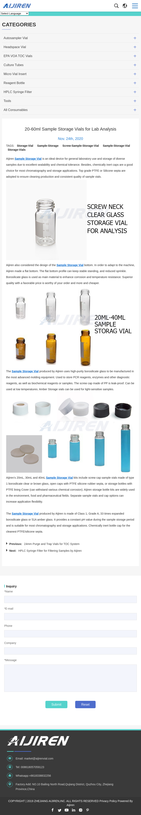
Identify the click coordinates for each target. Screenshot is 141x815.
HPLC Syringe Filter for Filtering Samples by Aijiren (50, 550)
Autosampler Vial (16, 38)
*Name (8, 591)
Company (10, 643)
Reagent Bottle (14, 83)
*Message (10, 660)
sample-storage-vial (116, 145)
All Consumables (16, 110)
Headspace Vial (15, 47)
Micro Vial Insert (15, 74)
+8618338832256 (40, 775)
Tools (7, 101)
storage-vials (17, 149)
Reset (85, 704)
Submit (56, 704)
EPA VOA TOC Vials (18, 56)
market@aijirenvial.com (38, 758)
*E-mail (8, 608)
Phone (8, 625)
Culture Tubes (14, 65)
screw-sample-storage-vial (80, 145)
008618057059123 (32, 767)
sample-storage (48, 145)
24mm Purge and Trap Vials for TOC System (51, 544)
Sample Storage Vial (28, 158)
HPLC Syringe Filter (18, 92)
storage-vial (25, 145)
